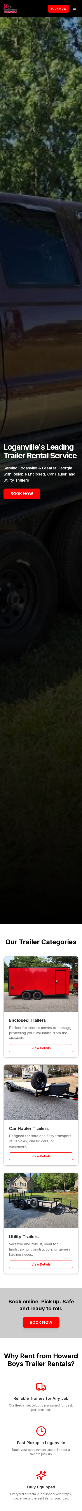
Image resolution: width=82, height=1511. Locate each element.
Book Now (58, 8)
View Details (41, 1048)
